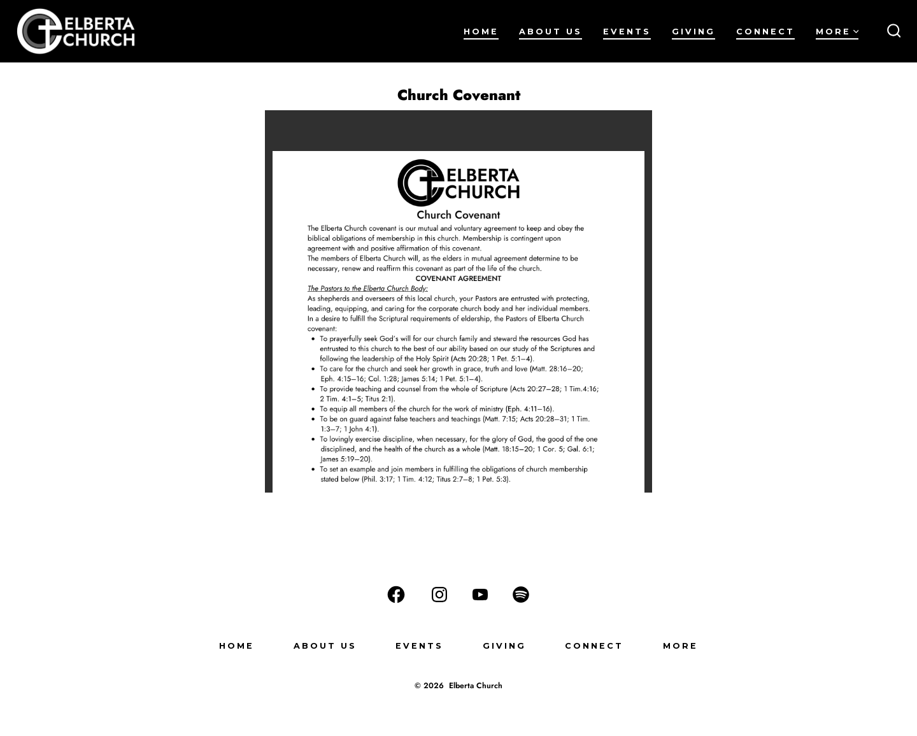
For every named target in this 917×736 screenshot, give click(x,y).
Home (481, 31)
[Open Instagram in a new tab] (439, 594)
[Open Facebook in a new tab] (396, 594)
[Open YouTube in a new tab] (480, 594)
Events (627, 31)
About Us (550, 31)
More (837, 31)
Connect (765, 31)
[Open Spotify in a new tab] (521, 594)
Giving (693, 31)
